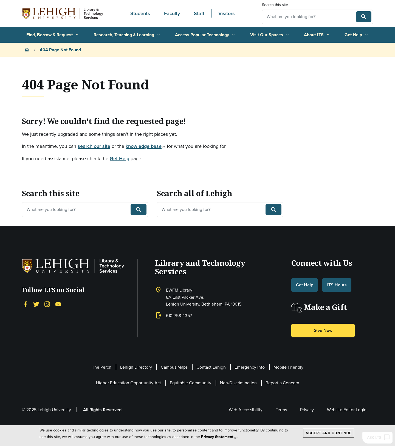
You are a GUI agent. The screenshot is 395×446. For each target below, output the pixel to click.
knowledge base (145, 146)
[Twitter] (36, 303)
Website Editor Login (346, 410)
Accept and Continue (329, 433)
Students (140, 13)
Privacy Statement (219, 437)
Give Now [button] (323, 330)
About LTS (317, 35)
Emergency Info (250, 367)
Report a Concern (282, 383)
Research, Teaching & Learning (127, 35)
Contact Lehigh (211, 367)
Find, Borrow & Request (52, 35)
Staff (199, 13)
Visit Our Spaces (270, 35)
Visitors (226, 13)
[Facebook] (25, 303)
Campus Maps (174, 367)
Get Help (357, 35)
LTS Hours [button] (337, 285)
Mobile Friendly (288, 367)
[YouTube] (58, 303)
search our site (94, 146)
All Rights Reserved (102, 410)
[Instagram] (47, 303)
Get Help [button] (304, 285)
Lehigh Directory (136, 367)
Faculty (172, 13)
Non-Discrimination (238, 383)
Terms (281, 410)
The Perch (101, 367)
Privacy (307, 410)
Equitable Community (190, 383)
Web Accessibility (246, 410)
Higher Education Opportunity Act (128, 383)
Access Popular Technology (205, 35)
